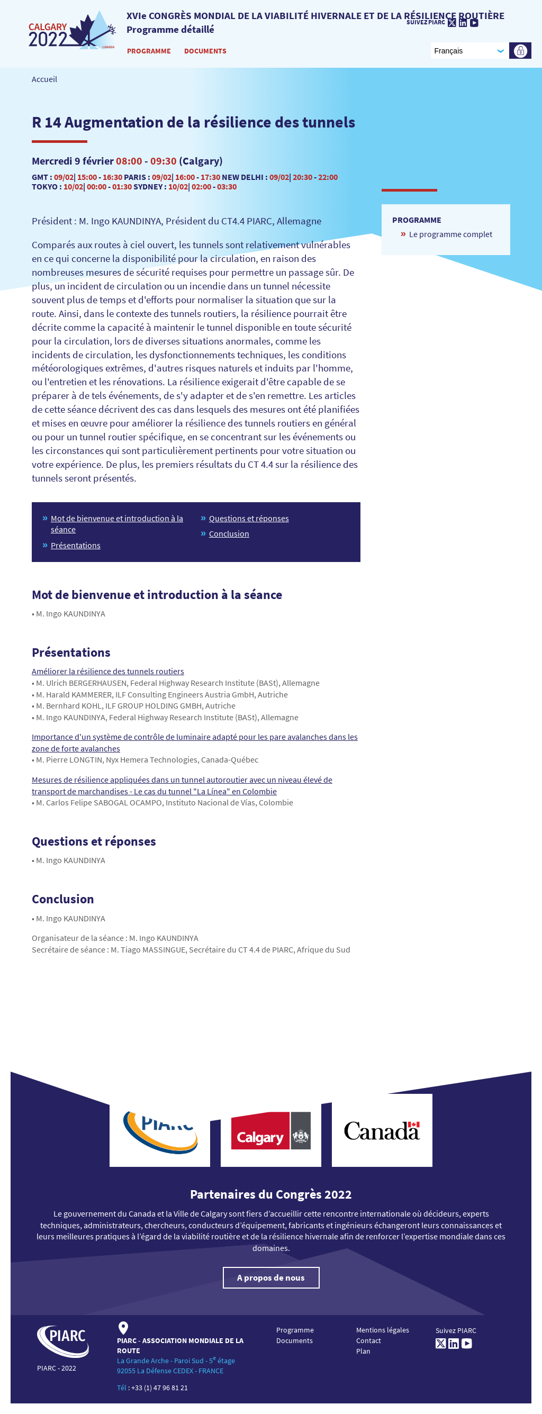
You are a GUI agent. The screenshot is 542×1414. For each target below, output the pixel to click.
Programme (149, 51)
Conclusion (229, 533)
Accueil (44, 79)
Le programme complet (450, 234)
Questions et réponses (249, 518)
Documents (205, 51)
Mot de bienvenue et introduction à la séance (117, 524)
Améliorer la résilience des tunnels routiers (108, 671)
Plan (363, 1351)
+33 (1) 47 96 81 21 (159, 1387)
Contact (368, 1340)
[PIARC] (74, 29)
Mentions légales (382, 1330)
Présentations (76, 545)
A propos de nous (271, 1277)
